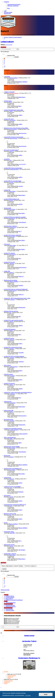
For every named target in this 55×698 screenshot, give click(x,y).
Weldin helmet (13, 290)
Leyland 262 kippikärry (10, 329)
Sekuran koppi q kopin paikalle (12, 446)
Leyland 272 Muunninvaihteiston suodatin (15, 217)
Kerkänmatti (21, 307)
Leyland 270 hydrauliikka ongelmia (13, 428)
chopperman (12, 227)
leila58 (10, 330)
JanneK (11, 497)
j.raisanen (11, 263)
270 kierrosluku (8, 101)
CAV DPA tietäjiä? (8, 374)
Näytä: (8, 566)
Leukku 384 (7, 271)
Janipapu (11, 348)
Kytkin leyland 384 (8, 410)
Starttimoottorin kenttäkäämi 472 (13, 468)
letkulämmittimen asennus (11, 311)
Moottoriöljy (7, 455)
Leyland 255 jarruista (9, 262)
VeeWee (20, 285)
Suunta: (31, 566)
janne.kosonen (13, 129)
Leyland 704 (7, 190)
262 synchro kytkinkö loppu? (11, 150)
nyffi (10, 160)
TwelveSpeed (22, 222)
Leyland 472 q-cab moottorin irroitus (13, 320)
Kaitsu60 (20, 491)
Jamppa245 (12, 120)
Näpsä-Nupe (21, 97)
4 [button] (4, 62)
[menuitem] (13, 4)
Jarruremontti (7, 401)
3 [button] (4, 61)
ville (10, 312)
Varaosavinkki (7, 208)
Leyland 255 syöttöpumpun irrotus (13, 347)
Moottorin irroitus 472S (10, 513)
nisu (19, 258)
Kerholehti (7, 76)
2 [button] (4, 59)
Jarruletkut (7, 159)
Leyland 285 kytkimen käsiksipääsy (13, 168)
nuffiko (20, 124)
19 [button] (4, 66)
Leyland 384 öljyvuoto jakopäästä (12, 181)
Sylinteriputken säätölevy (10, 226)
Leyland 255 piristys (9, 338)
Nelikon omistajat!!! (9, 92)
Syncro (6, 522)
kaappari (11, 457)
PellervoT (11, 272)
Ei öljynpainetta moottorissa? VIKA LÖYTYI (15, 504)
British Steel (21, 406)
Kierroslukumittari (8, 419)
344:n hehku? (7, 365)
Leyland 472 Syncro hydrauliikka (12, 486)
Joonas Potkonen (13, 93)
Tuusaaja (20, 352)
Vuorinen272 (12, 254)
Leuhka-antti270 (14, 429)
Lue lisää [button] (27, 695)
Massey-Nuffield (13, 77)
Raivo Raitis (12, 209)
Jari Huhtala (21, 550)
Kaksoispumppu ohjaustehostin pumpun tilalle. (16, 128)
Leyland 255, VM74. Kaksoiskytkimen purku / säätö (17, 298)
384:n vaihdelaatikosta (10, 437)
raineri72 (11, 151)
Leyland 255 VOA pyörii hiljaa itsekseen (14, 356)
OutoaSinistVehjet (14, 169)
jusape (20, 343)
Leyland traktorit (7, 42)
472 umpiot (7, 244)
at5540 (11, 200)
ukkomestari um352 (9, 544)
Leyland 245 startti (9, 119)
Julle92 (11, 321)
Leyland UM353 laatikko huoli (11, 199)
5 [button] (4, 63)
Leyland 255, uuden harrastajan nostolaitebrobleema (18, 392)
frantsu (11, 546)
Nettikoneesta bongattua (10, 280)
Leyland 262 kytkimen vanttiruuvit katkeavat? (16, 289)
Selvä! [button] (45, 694)
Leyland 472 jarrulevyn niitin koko (12, 235)
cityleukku (11, 420)
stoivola (11, 182)
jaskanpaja (12, 402)
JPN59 (11, 111)
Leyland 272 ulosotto (9, 383)
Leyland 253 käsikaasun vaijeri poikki (13, 110)
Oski (11, 488)
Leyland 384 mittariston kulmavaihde (13, 137)
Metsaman (12, 218)
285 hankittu (7, 495)
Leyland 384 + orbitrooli (10, 553)
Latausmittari (7, 477)
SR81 (11, 438)
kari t (19, 231)
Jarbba (11, 384)
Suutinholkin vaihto (9, 531)
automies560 (8, 44)
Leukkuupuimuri (13, 366)
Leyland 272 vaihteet (9, 253)
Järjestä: (20, 566)
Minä (10, 102)
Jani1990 (12, 533)
